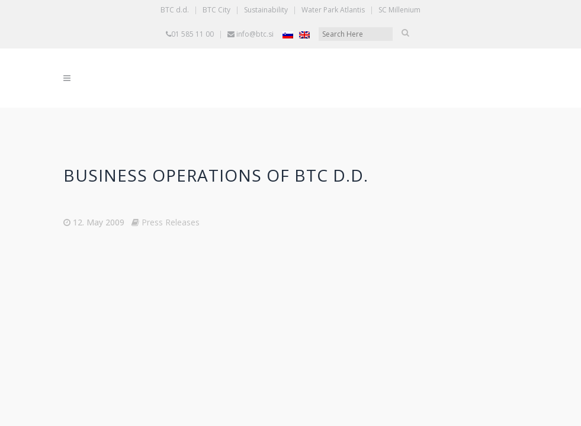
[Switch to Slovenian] (288, 34)
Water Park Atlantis (333, 10)
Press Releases (171, 222)
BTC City (216, 10)
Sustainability (266, 10)
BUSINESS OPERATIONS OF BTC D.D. (215, 175)
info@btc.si (255, 34)
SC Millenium (399, 10)
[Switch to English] (304, 34)
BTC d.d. (175, 10)
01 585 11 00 (192, 34)
